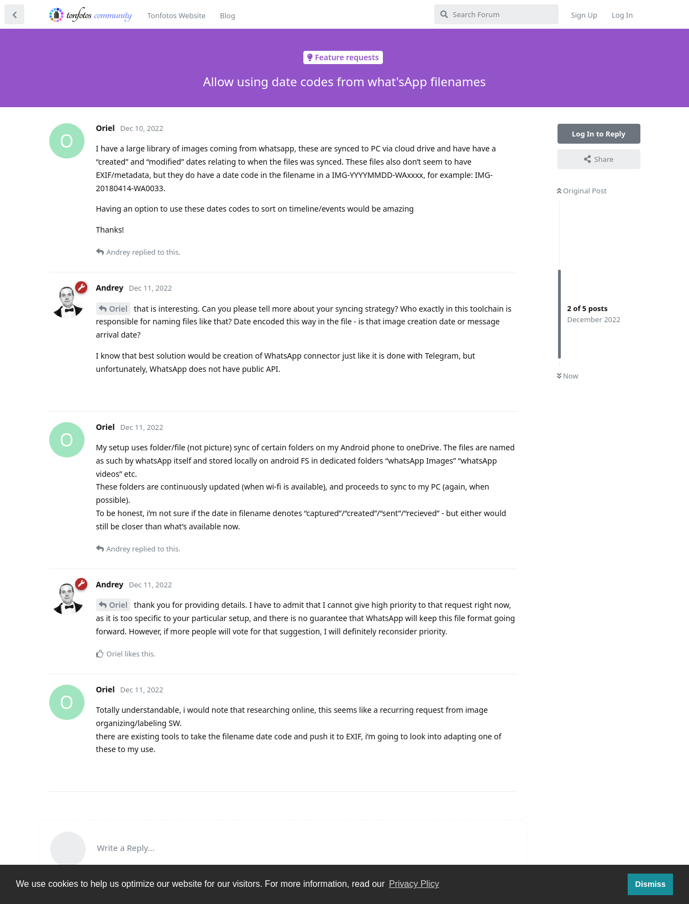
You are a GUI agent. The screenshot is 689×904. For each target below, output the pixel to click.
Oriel (118, 308)
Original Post (582, 191)
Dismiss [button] (650, 884)
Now (567, 376)
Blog (227, 15)
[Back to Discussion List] (14, 14)
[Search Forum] (496, 14)
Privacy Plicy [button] (414, 884)
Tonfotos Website (177, 15)
